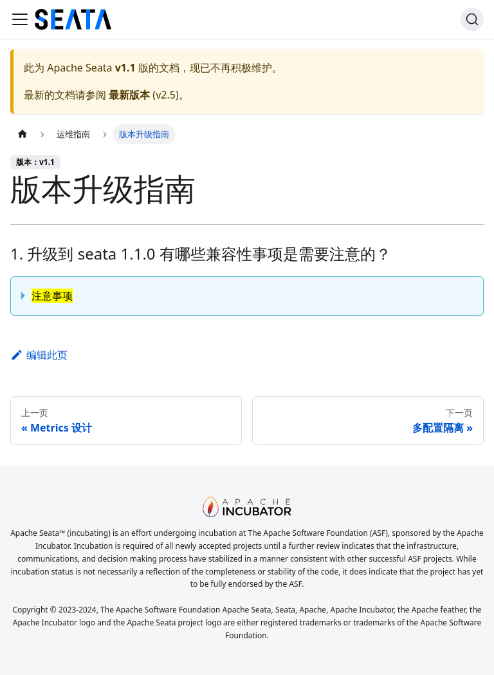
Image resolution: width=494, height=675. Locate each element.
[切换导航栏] (20, 19)
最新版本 (129, 95)
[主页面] (22, 134)
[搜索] (472, 19)
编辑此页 (39, 355)
